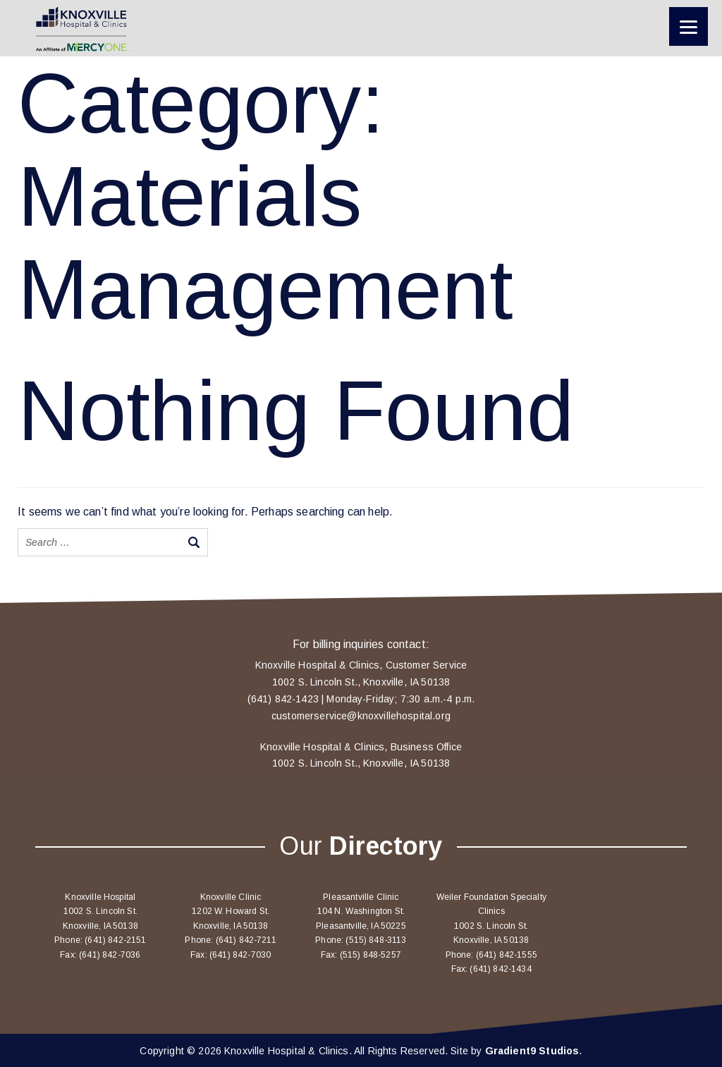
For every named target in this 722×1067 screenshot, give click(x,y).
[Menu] (688, 26)
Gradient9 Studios (532, 1050)
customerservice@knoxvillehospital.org (361, 715)
